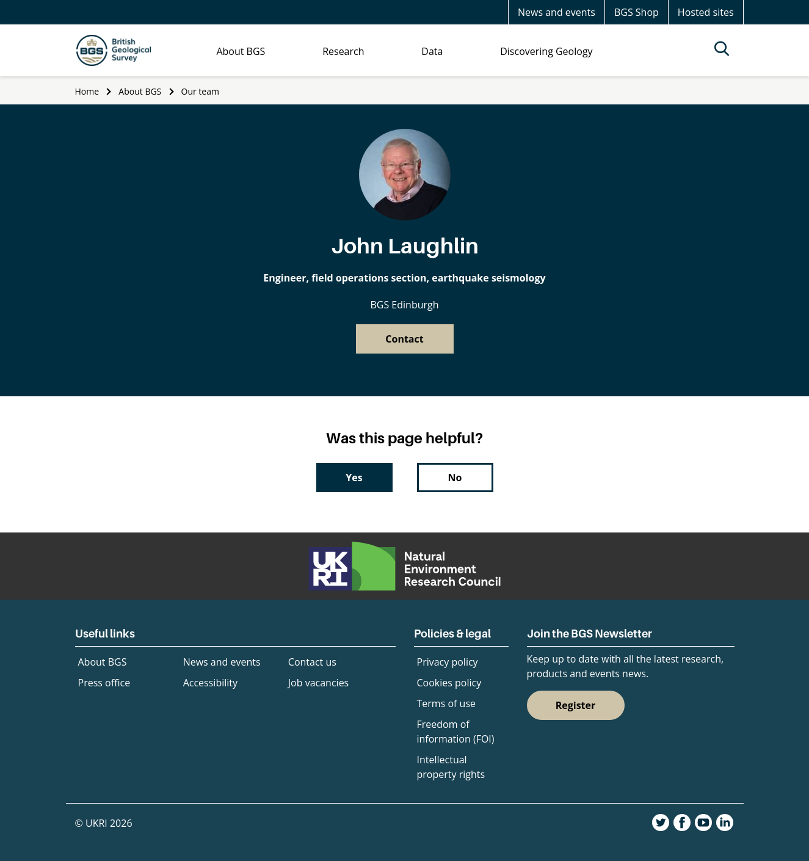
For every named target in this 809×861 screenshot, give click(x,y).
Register (576, 705)
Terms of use (446, 703)
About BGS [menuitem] (240, 51)
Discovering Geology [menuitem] (546, 51)
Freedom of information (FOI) (456, 732)
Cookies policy (449, 682)
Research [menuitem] (343, 51)
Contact (404, 339)
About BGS (139, 91)
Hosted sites (706, 12)
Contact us (312, 662)
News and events (556, 12)
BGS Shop (636, 12)
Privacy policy (447, 662)
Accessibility (210, 682)
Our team (200, 91)
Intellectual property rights (451, 767)
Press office (104, 682)
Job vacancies (318, 682)
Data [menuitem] (432, 51)
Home (87, 91)
